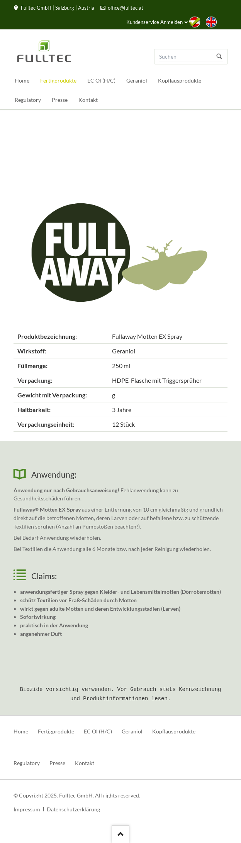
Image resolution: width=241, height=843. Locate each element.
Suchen (219, 56)
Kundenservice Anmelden (154, 22)
